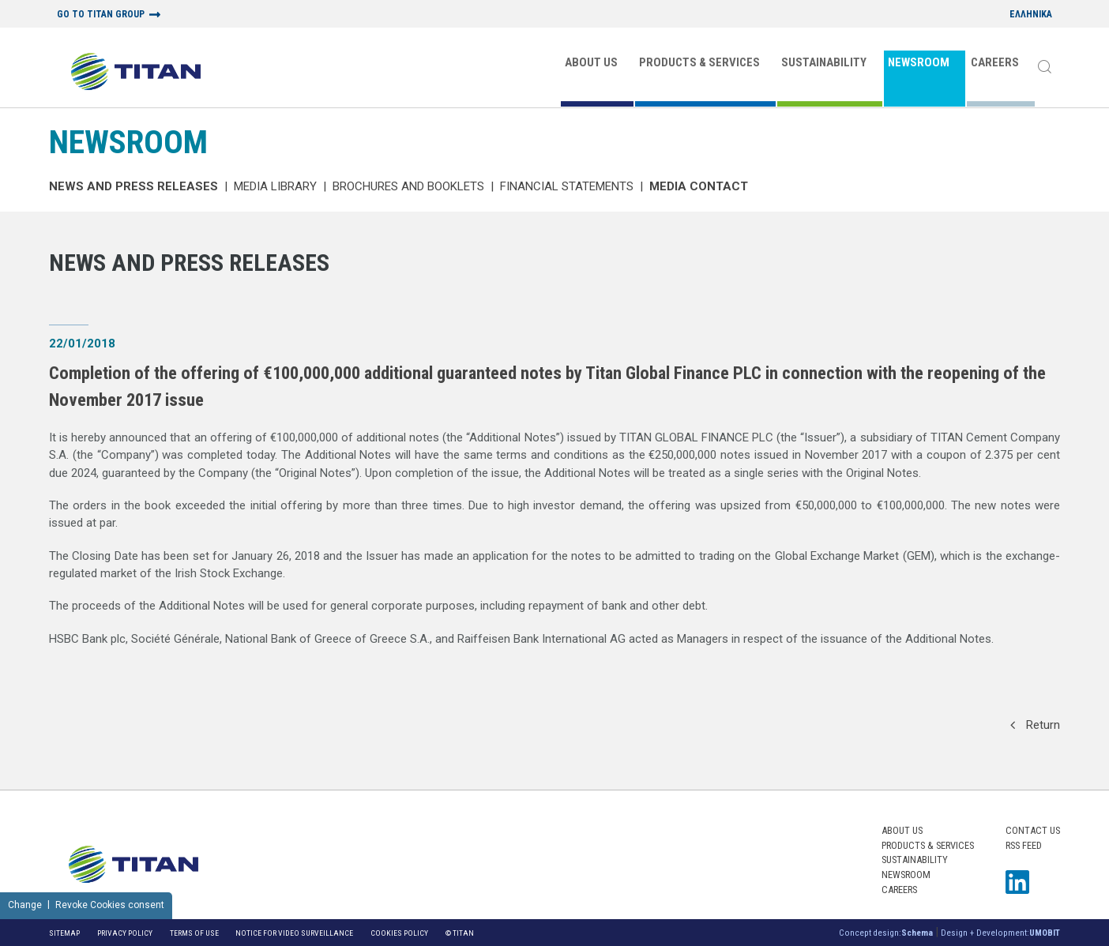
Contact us (1033, 830)
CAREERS (995, 62)
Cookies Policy (399, 933)
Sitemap (64, 933)
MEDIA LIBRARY (275, 186)
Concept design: (886, 933)
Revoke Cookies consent (109, 904)
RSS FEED (1024, 845)
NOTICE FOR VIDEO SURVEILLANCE (294, 933)
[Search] (1044, 68)
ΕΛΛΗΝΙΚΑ (1030, 14)
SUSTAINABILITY (824, 62)
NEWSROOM (918, 62)
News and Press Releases (133, 186)
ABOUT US (591, 62)
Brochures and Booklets (408, 186)
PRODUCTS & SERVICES (699, 62)
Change (25, 904)
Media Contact (698, 186)
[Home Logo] (136, 73)
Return (1035, 725)
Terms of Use (194, 933)
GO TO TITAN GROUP (101, 14)
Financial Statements (566, 186)
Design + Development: (1000, 933)
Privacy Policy (124, 933)
